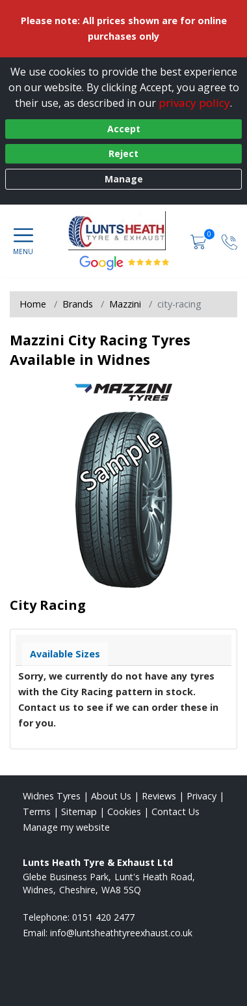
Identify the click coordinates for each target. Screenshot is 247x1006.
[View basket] (199, 241)
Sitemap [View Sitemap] (79, 811)
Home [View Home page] (33, 304)
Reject (123, 153)
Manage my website (66, 827)
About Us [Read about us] (111, 796)
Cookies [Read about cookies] (124, 811)
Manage (124, 179)
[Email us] (121, 933)
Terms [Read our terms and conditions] (37, 811)
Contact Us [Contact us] (175, 811)
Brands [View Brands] (77, 304)
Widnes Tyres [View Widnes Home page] (52, 796)
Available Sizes (65, 654)
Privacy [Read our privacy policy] (201, 796)
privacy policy (194, 102)
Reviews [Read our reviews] (159, 796)
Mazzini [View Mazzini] (125, 304)
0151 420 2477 (103, 917)
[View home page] (123, 230)
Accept (123, 128)
